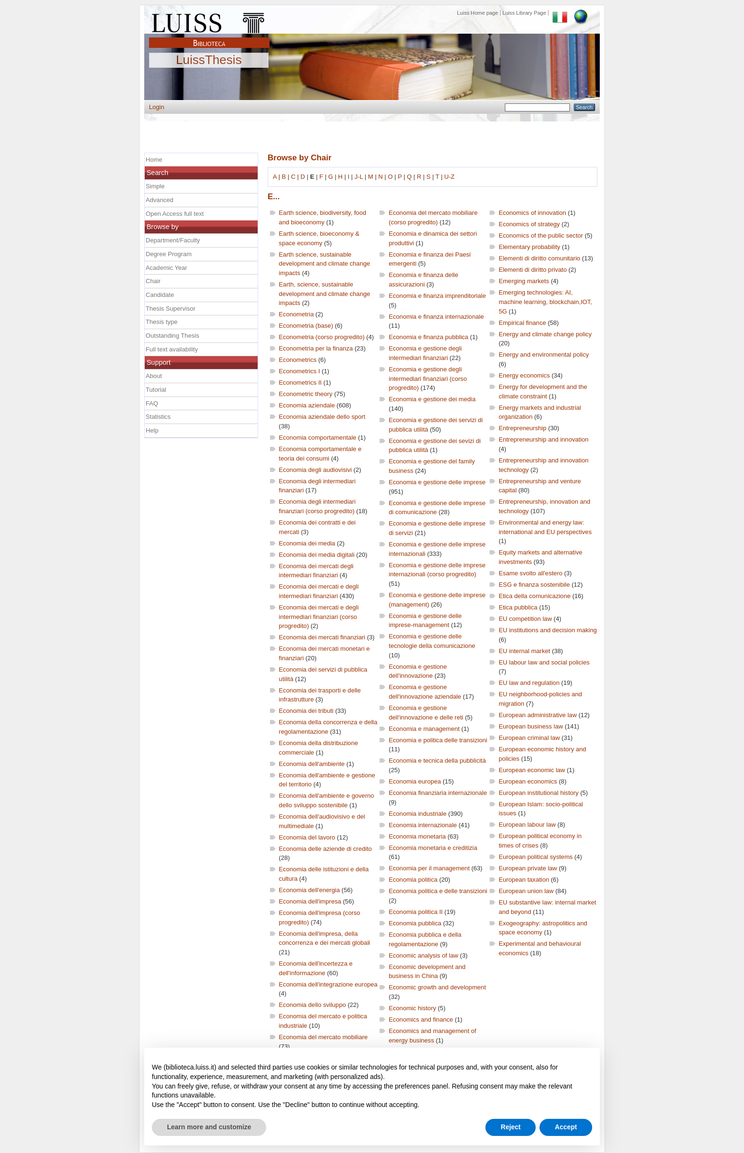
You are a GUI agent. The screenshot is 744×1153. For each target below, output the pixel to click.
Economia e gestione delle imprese (437, 482)
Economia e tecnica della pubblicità (437, 760)
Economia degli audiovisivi (315, 469)
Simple (155, 186)
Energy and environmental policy (544, 354)
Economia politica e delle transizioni (438, 891)
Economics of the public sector (541, 235)
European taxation (524, 879)
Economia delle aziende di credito (325, 848)
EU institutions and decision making (548, 630)
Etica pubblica (518, 607)
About (154, 375)
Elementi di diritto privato (533, 269)
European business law (531, 726)
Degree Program (169, 254)
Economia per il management (429, 868)
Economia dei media (307, 543)
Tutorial (156, 389)
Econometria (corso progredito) (322, 337)
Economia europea (415, 781)
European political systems (536, 856)
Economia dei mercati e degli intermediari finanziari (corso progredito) (319, 616)
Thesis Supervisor (170, 308)
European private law (528, 868)
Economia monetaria (417, 836)
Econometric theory (306, 393)
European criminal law (529, 737)
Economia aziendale (307, 405)
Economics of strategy (529, 224)
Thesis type (161, 321)
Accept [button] (566, 1127)
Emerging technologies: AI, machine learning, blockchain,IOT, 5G (545, 301)
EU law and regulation (529, 682)
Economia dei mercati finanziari (322, 637)
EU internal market (524, 651)
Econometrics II (300, 382)
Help (152, 430)
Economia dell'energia (309, 890)
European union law (526, 891)
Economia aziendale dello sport (322, 416)
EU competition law (525, 618)
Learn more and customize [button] (209, 1127)
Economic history (412, 1008)
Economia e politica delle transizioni (438, 740)
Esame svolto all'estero (530, 573)
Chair (153, 281)
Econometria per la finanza (316, 348)
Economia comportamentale (317, 437)
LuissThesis (209, 60)
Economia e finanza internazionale (436, 316)
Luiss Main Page (209, 21)
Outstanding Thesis (172, 335)
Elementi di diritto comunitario (539, 258)
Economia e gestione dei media (432, 399)
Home (154, 159)
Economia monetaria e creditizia (433, 847)
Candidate (160, 294)
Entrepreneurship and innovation (544, 439)
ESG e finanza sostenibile (534, 584)
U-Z (449, 176)
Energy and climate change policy (545, 334)
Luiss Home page (477, 13)
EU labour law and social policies (544, 662)
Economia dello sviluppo (312, 1004)
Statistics (158, 416)
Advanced (159, 199)
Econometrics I (299, 371)
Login (156, 107)
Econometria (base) (306, 325)
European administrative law (538, 715)
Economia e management (424, 728)
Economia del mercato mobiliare (323, 1037)
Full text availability (172, 349)
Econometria (296, 314)
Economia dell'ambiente (312, 763)
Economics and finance (421, 1019)
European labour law (527, 824)
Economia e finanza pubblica (428, 337)
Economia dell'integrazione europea (328, 984)
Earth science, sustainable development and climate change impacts (324, 264)
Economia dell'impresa (310, 901)
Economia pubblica (415, 923)
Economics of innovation (532, 212)
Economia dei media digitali (317, 554)
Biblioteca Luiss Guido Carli (209, 37)
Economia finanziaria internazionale (438, 792)
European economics (528, 781)
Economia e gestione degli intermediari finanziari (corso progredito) (428, 378)
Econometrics (297, 359)
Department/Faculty (173, 240)
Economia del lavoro (307, 837)
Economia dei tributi (306, 710)
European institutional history (538, 792)
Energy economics (524, 375)
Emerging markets (524, 281)
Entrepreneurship (523, 428)
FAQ (152, 403)
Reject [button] (511, 1127)
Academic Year (166, 267)
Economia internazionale (423, 825)
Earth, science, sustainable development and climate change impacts (324, 293)
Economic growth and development (437, 987)
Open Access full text (175, 213)
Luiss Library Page (524, 13)
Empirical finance (522, 322)
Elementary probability (529, 246)
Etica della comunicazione (535, 596)
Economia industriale (417, 813)
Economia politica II (416, 911)
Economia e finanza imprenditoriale (437, 295)
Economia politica (413, 879)
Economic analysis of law (423, 955)
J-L (358, 176)
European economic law (532, 770)
